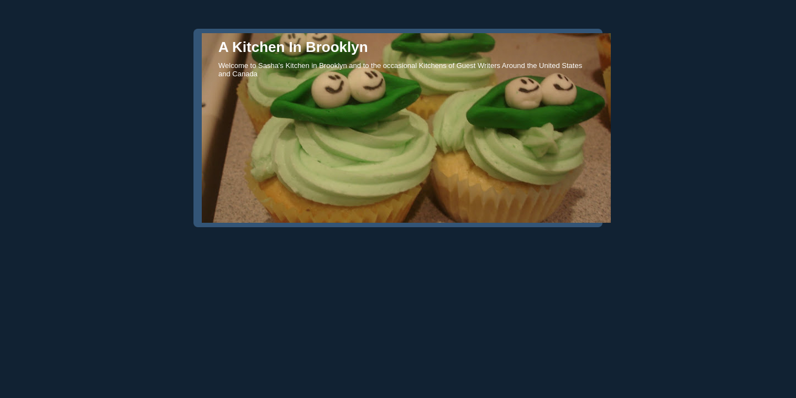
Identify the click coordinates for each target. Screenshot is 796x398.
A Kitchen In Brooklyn (293, 47)
